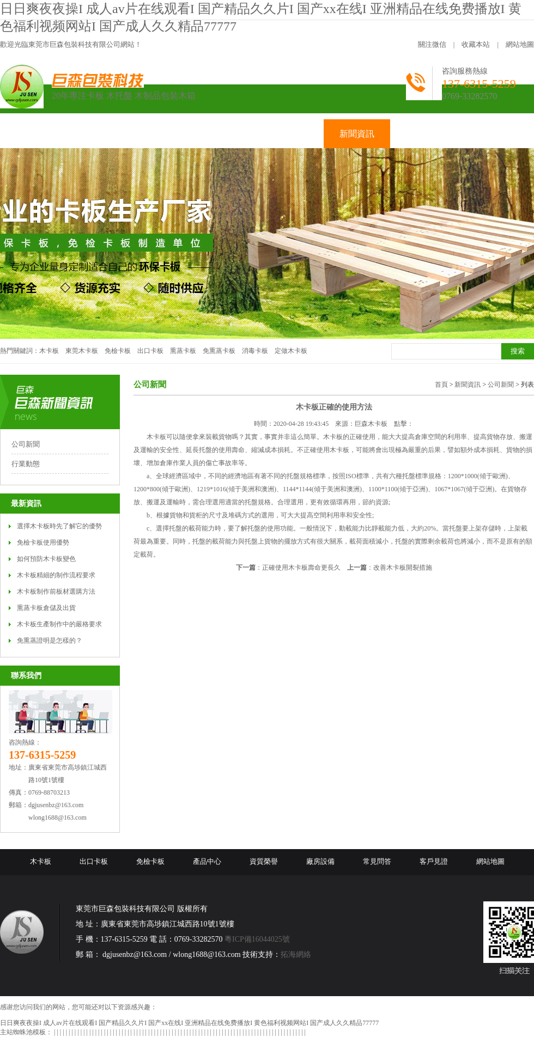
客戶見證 (434, 861)
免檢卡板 (118, 351)
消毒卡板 (255, 351)
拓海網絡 (296, 954)
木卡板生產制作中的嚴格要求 (59, 624)
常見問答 (377, 861)
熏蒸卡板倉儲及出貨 (46, 608)
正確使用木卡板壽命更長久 (301, 567)
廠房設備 (320, 861)
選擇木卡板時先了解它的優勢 (59, 526)
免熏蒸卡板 (219, 351)
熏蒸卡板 (183, 351)
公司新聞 (25, 444)
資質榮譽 (264, 861)
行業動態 (25, 464)
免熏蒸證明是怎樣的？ (49, 640)
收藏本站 (476, 44)
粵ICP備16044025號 (257, 939)
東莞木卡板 (81, 351)
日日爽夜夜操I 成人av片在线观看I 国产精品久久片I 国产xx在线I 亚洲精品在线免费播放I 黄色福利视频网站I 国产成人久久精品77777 (189, 1023)
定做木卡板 (291, 351)
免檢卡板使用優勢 (43, 542)
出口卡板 (150, 351)
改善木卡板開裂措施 (402, 567)
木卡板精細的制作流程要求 (56, 575)
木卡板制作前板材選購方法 (56, 591)
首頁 (441, 384)
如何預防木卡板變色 (46, 559)
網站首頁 (33, 133)
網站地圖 (520, 44)
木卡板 (49, 351)
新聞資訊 (467, 384)
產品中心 (207, 861)
